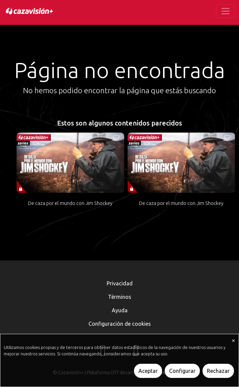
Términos (119, 297)
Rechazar (218, 371)
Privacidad (120, 283)
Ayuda (120, 310)
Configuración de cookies (119, 324)
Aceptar (148, 371)
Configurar (182, 371)
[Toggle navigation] (225, 11)
